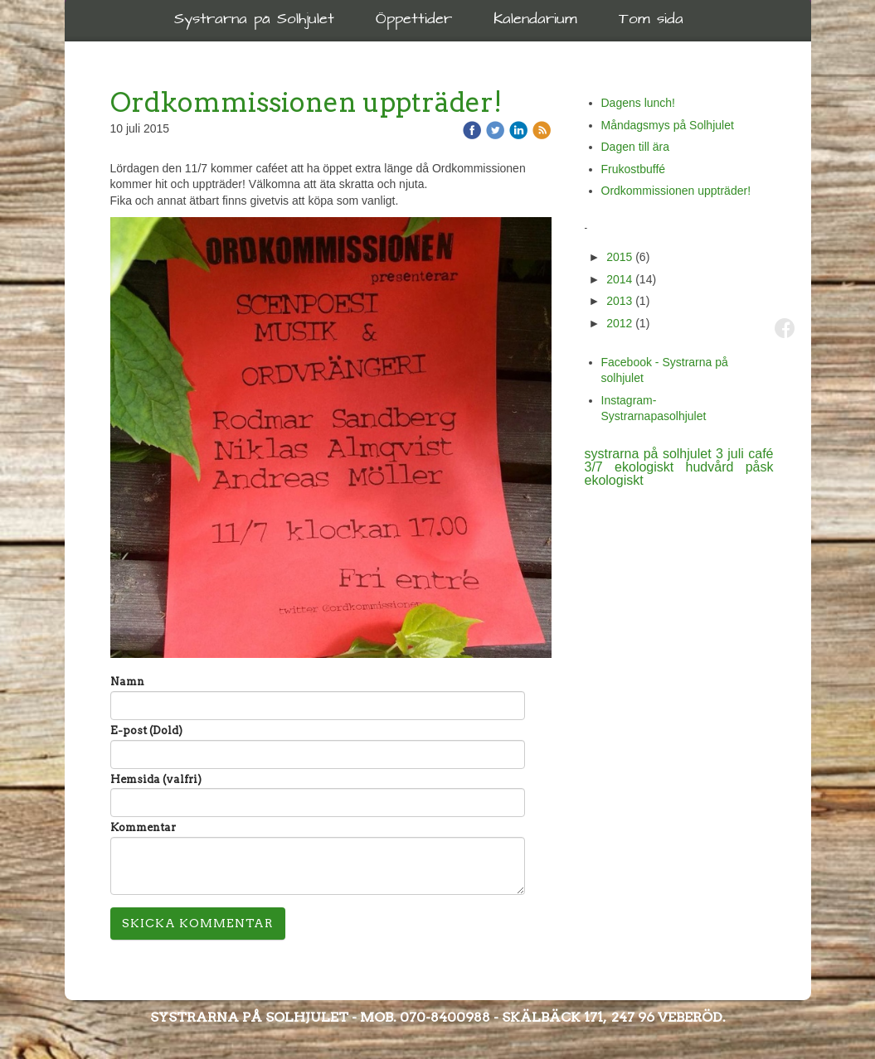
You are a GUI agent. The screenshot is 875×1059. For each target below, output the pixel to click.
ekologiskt (614, 480)
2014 (619, 279)
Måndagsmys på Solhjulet (667, 125)
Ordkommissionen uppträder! (676, 190)
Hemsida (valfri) (156, 779)
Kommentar (143, 827)
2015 (619, 257)
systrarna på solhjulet (650, 454)
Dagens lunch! (638, 102)
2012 (619, 323)
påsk (760, 467)
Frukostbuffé (633, 169)
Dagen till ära (635, 146)
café (760, 454)
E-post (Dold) (146, 730)
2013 (619, 300)
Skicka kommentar (198, 923)
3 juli (732, 454)
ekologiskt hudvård (680, 467)
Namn (127, 681)
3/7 (600, 467)
